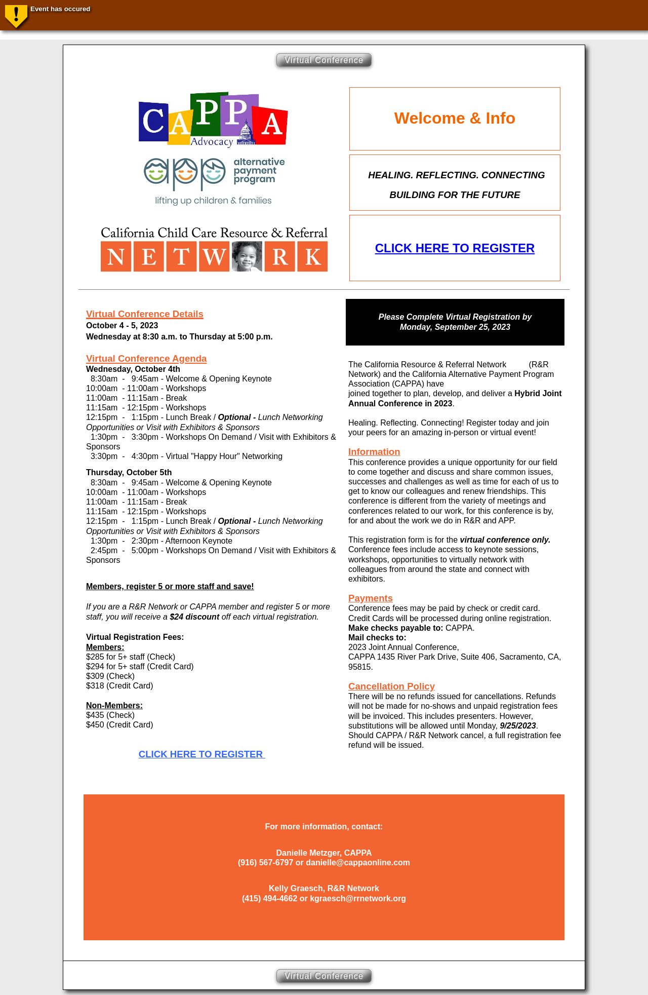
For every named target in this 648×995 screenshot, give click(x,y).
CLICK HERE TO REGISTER (455, 248)
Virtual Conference (324, 60)
